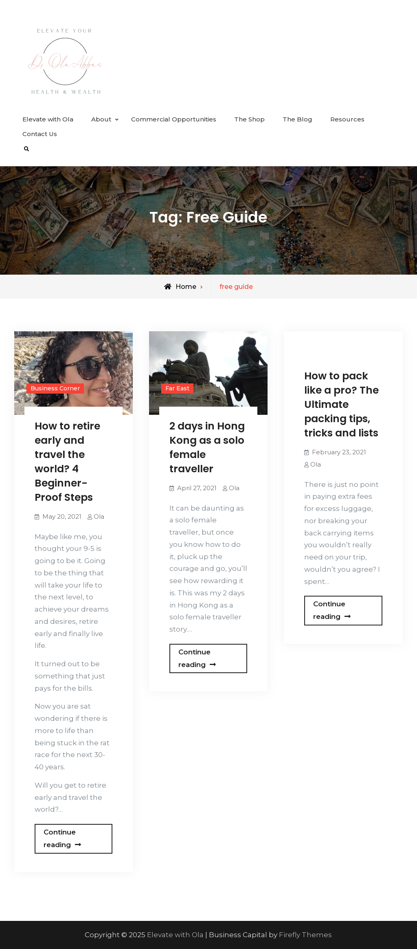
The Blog (297, 119)
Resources (347, 119)
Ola (99, 516)
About (101, 119)
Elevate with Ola (47, 119)
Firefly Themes (305, 935)
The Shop (249, 119)
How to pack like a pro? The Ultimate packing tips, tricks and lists (341, 404)
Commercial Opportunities (173, 119)
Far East (177, 388)
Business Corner (55, 388)
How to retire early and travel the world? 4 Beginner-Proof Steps (67, 461)
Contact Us (39, 134)
